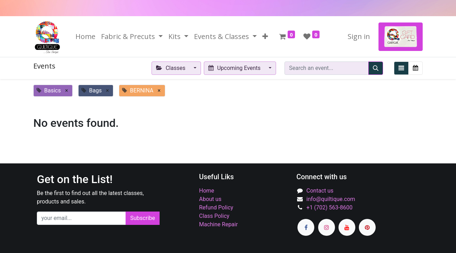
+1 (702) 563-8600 (330, 207)
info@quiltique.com (331, 199)
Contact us (320, 190)
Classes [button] (171, 68)
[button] (265, 36)
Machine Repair (218, 224)
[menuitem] (85, 36)
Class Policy (214, 216)
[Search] (375, 68)
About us (210, 199)
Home (206, 190)
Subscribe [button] (142, 218)
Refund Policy (216, 207)
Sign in (359, 36)
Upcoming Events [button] (235, 68)
